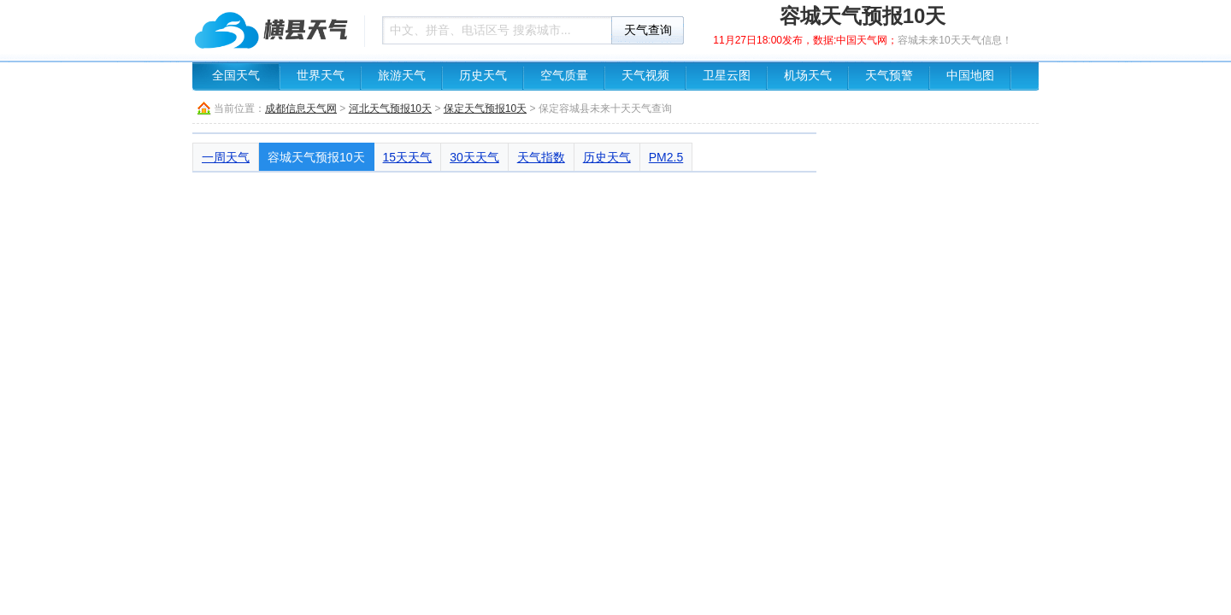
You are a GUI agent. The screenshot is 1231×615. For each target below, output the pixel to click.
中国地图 (970, 75)
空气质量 (564, 75)
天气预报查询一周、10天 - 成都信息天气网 (273, 30)
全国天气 (236, 75)
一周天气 (226, 157)
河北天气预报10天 (390, 108)
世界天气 (321, 75)
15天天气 (408, 157)
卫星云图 (727, 75)
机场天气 (808, 75)
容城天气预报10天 (316, 157)
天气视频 (645, 75)
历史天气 (483, 75)
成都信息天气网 (301, 108)
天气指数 (541, 157)
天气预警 (889, 75)
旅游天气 (402, 75)
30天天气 (474, 157)
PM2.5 (666, 157)
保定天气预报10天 (485, 108)
